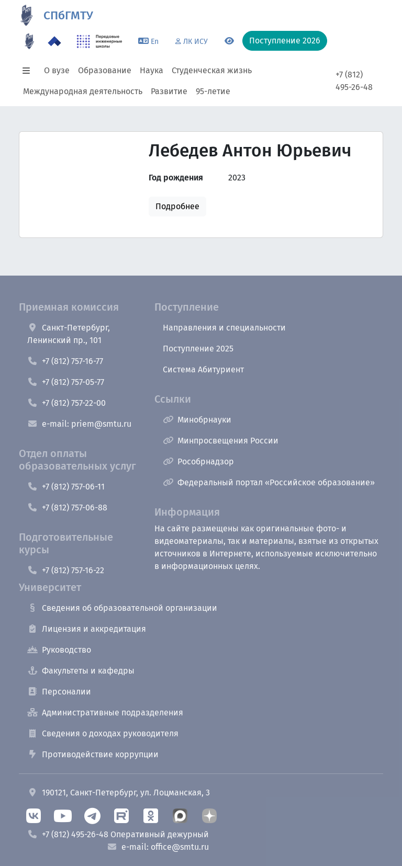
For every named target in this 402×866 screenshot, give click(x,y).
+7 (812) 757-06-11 (66, 487)
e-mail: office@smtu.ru (158, 847)
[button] (29, 70)
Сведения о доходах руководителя (102, 733)
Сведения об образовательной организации (122, 608)
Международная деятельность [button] (82, 91)
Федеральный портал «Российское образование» (269, 482)
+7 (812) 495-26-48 (354, 81)
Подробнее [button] (177, 206)
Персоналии (59, 692)
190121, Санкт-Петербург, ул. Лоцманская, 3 (118, 792)
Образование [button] (104, 70)
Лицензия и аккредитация (86, 629)
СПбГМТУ (68, 15)
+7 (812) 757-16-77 (65, 361)
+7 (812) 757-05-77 (65, 382)
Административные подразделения (105, 712)
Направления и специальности (224, 328)
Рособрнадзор (198, 461)
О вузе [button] (57, 70)
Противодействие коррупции (93, 754)
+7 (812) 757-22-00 (66, 403)
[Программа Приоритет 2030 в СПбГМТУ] (54, 41)
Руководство (59, 650)
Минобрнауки (197, 420)
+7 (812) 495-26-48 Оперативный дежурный (118, 834)
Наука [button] (151, 70)
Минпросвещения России (220, 441)
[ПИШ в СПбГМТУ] (99, 41)
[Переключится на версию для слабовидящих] (229, 41)
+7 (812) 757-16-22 (65, 570)
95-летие (213, 91)
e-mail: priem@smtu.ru (79, 424)
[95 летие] (29, 41)
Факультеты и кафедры (81, 671)
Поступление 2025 (198, 349)
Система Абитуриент (203, 369)
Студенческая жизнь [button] (212, 70)
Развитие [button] (169, 91)
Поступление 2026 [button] (284, 40)
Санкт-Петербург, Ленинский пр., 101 (68, 334)
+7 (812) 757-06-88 (67, 507)
